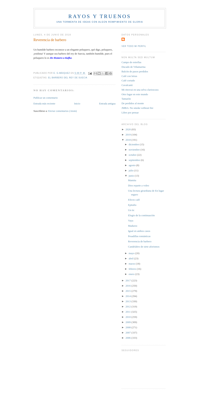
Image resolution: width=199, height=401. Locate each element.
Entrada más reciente (44, 103)
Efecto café (134, 199)
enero (132, 274)
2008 (128, 327)
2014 (128, 296)
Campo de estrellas (131, 62)
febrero (133, 268)
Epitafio (132, 204)
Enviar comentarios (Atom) (62, 110)
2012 (128, 306)
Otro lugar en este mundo (135, 94)
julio (131, 170)
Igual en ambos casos (139, 230)
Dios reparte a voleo (138, 185)
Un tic (131, 210)
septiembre (135, 160)
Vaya (130, 220)
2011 (128, 311)
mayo (132, 253)
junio (132, 175)
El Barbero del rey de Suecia (67, 78)
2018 (128, 139)
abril (131, 258)
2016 (128, 285)
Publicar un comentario (45, 97)
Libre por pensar (130, 112)
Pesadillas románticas (139, 236)
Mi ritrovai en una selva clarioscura (140, 89)
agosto (132, 165)
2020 (128, 129)
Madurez (132, 225)
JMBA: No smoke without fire (137, 107)
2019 (128, 134)
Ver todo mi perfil (134, 46)
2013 (128, 301)
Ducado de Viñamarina (134, 66)
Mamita (132, 180)
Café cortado (128, 80)
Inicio (77, 103)
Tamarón (126, 98)
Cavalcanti (127, 85)
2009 (128, 322)
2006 (128, 337)
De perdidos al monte (133, 103)
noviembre (135, 149)
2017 (128, 280)
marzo (132, 263)
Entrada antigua (107, 103)
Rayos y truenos (99, 16)
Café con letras (129, 76)
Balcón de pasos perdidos (135, 71)
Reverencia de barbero (139, 241)
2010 (128, 316)
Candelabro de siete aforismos (143, 246)
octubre (133, 154)
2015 (128, 290)
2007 (128, 332)
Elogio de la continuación (141, 215)
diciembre (134, 144)
